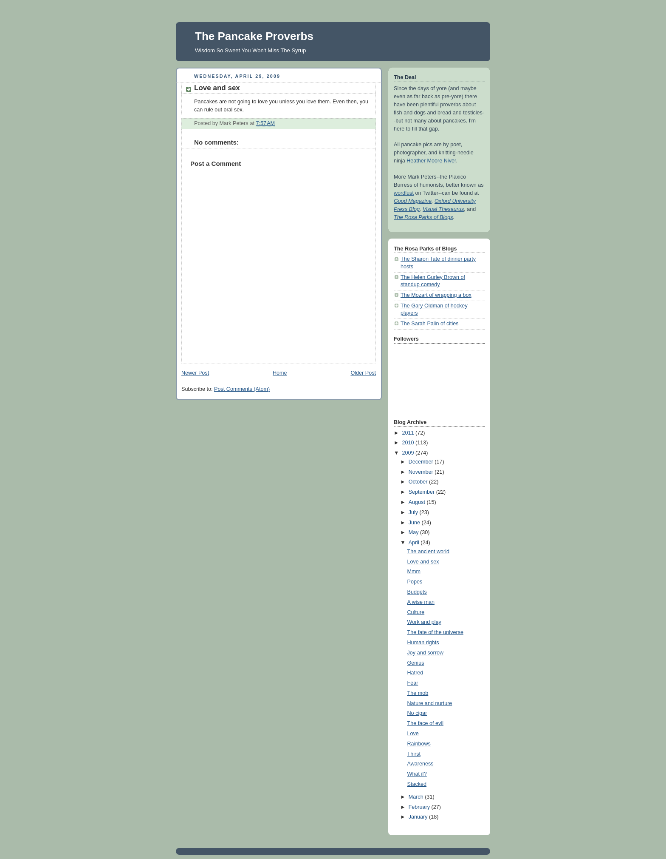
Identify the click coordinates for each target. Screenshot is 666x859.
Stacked (417, 784)
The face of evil (425, 723)
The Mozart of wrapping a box (436, 295)
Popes (415, 582)
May (414, 532)
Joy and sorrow (425, 653)
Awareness (420, 764)
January (419, 817)
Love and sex (423, 562)
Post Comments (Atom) (242, 389)
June (415, 523)
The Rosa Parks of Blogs (423, 217)
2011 (409, 433)
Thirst (414, 754)
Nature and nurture (429, 703)
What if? (417, 774)
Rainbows (419, 744)
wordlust (404, 193)
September (422, 492)
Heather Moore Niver (431, 161)
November (422, 472)
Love (413, 734)
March (417, 797)
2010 (409, 443)
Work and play (424, 622)
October (419, 482)
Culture (416, 612)
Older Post (363, 373)
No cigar (417, 713)
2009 (409, 453)
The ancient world (428, 552)
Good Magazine (413, 201)
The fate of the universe (435, 632)
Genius (415, 663)
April (415, 543)
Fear (412, 683)
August (418, 502)
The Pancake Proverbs (254, 36)
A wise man (421, 602)
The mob (418, 693)
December (422, 462)
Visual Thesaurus (443, 209)
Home (280, 373)
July (414, 512)
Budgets (417, 592)
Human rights (423, 643)
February (420, 807)
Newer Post (195, 373)
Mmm (414, 572)
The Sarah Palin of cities (430, 324)
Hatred (415, 673)
